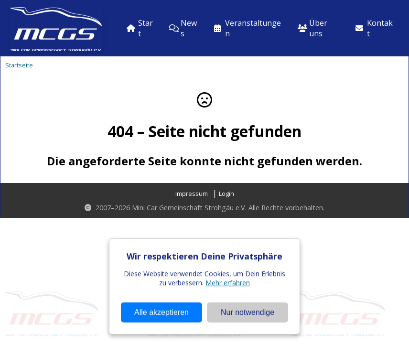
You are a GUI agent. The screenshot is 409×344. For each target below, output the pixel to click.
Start (140, 28)
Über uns (312, 28)
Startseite (19, 65)
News (183, 28)
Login (226, 193)
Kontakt (374, 28)
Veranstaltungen (247, 28)
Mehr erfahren (227, 305)
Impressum (191, 193)
